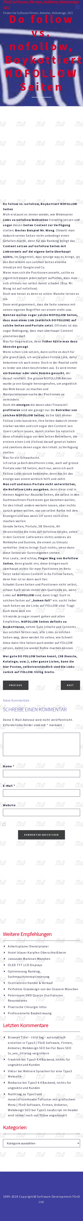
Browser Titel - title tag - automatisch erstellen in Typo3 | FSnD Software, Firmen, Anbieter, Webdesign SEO (40, 1042)
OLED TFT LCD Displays (25, 965)
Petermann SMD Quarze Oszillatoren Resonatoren (35, 997)
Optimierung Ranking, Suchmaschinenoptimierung (29, 974)
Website (9, 805)
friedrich (14, 1059)
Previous (15, 685)
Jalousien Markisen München (29, 959)
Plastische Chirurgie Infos (27, 1007)
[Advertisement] (41, 158)
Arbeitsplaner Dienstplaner (28, 946)
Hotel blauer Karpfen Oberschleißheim (37, 952)
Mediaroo (15, 1082)
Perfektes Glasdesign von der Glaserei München (43, 989)
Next (70, 685)
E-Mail (9, 786)
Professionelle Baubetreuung (30, 1013)
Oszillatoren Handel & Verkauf (30, 983)
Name (8, 766)
